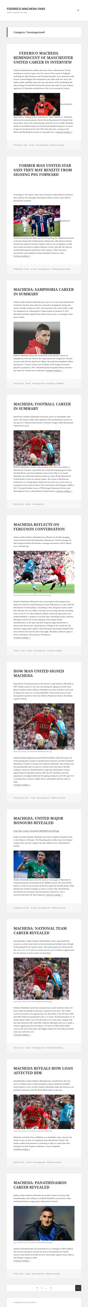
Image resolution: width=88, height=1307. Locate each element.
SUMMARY (59, 383)
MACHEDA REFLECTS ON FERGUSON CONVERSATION (39, 526)
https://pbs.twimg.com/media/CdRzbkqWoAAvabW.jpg (36, 831)
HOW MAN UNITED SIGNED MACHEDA (39, 673)
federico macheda (57, 145)
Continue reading (64, 132)
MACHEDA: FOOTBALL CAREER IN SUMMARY (42, 406)
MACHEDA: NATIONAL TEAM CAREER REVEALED (40, 930)
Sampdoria (51, 383)
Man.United (66, 269)
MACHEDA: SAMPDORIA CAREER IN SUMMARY (44, 291)
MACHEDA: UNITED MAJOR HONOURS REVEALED (38, 820)
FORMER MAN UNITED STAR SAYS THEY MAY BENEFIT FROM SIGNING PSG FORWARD (43, 170)
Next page (78, 1288)
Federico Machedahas (55, 1048)
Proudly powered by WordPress (25, 1302)
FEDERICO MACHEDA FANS (26, 9)
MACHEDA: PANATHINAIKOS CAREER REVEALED (40, 1185)
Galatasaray (57, 269)
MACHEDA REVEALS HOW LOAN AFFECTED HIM (43, 1070)
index (32, 145)
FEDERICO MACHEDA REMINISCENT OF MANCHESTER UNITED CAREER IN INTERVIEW (43, 58)
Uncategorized (42, 145)
